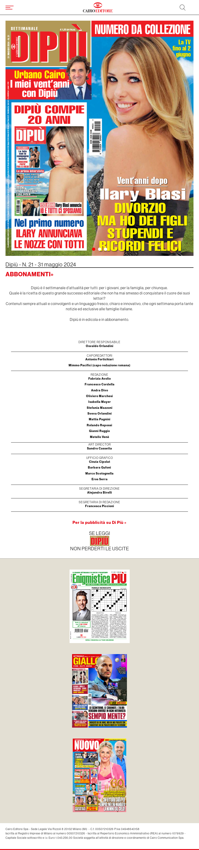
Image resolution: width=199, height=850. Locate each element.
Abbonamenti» (29, 274)
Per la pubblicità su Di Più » (99, 522)
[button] (94, 249)
